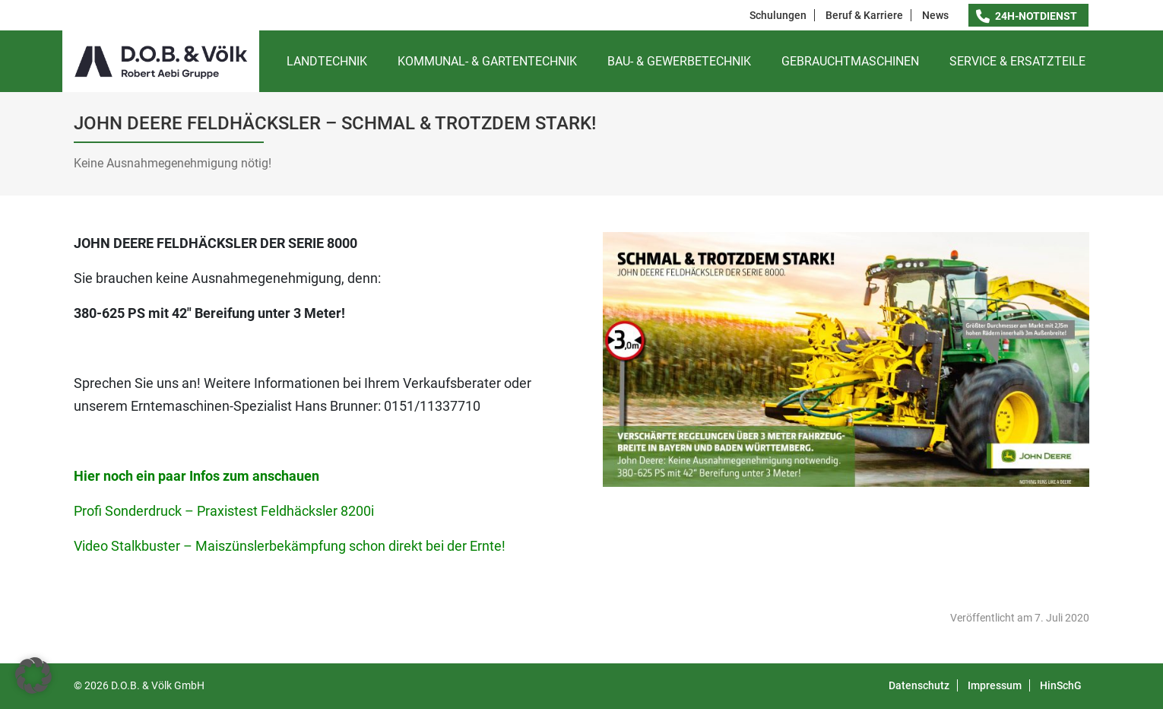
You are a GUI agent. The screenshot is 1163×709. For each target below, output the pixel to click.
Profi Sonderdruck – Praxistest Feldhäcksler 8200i (224, 511)
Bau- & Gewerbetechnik (679, 61)
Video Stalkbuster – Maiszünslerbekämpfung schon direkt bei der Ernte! (289, 546)
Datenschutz (919, 685)
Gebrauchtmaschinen (850, 61)
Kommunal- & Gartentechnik (487, 61)
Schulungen (777, 15)
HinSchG (1061, 685)
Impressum (995, 685)
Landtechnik (327, 61)
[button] (33, 675)
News (935, 15)
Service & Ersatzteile (1017, 61)
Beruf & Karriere (864, 15)
